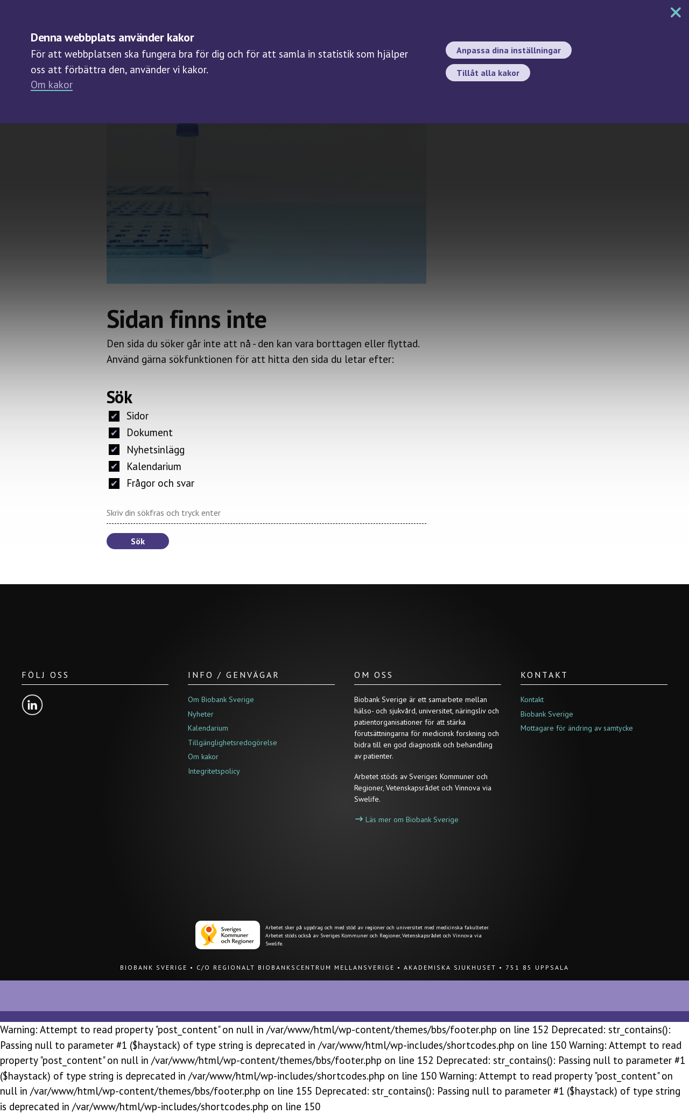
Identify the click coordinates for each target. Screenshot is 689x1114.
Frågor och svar (151, 483)
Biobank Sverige (547, 714)
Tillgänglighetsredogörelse (232, 742)
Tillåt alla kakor (487, 72)
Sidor (129, 415)
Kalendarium (145, 466)
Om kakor (52, 84)
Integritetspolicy (214, 771)
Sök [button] (138, 541)
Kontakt (532, 699)
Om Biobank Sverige (221, 699)
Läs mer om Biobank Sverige (407, 819)
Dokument (141, 432)
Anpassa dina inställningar (508, 50)
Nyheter (201, 714)
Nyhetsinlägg (147, 449)
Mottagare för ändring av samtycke (577, 728)
